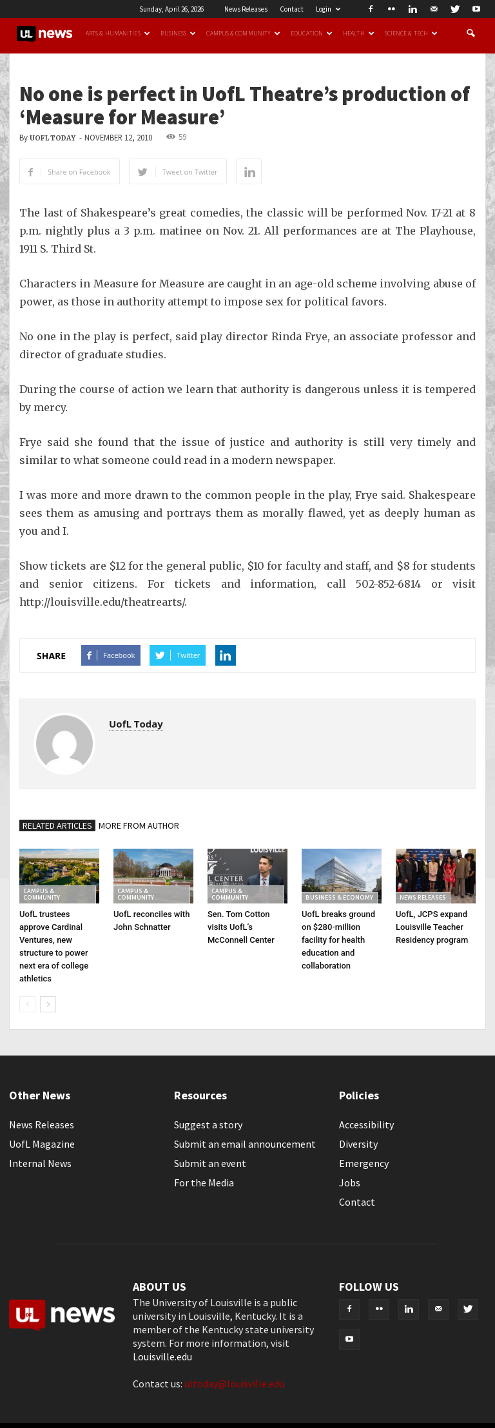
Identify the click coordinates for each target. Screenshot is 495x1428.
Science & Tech (411, 33)
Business (178, 33)
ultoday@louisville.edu (234, 1383)
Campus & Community (243, 33)
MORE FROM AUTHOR (139, 825)
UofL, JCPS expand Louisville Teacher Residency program (432, 927)
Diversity (358, 1143)
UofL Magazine (42, 1143)
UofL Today (52, 138)
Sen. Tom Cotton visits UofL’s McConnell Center (241, 927)
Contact (292, 9)
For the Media (204, 1182)
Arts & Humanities (118, 33)
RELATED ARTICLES (57, 825)
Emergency (364, 1163)
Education (312, 33)
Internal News (40, 1163)
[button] (470, 33)
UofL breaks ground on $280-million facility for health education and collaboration (338, 939)
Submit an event (210, 1163)
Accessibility (366, 1124)
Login (328, 9)
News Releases (245, 9)
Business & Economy (339, 897)
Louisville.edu (162, 1356)
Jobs (349, 1182)
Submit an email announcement (245, 1143)
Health (358, 33)
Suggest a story (208, 1124)
